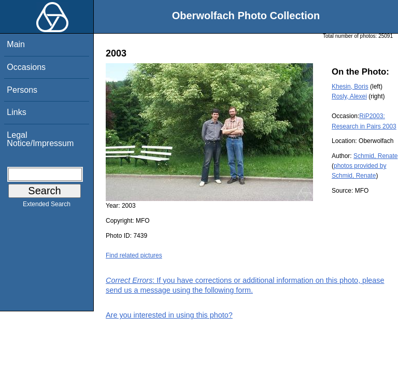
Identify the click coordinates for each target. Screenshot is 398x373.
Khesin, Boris (350, 86)
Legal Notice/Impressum (40, 139)
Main (16, 44)
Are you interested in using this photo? (169, 315)
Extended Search (46, 206)
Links (16, 112)
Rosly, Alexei (349, 96)
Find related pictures (134, 255)
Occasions (26, 67)
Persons (22, 89)
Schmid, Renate (375, 156)
